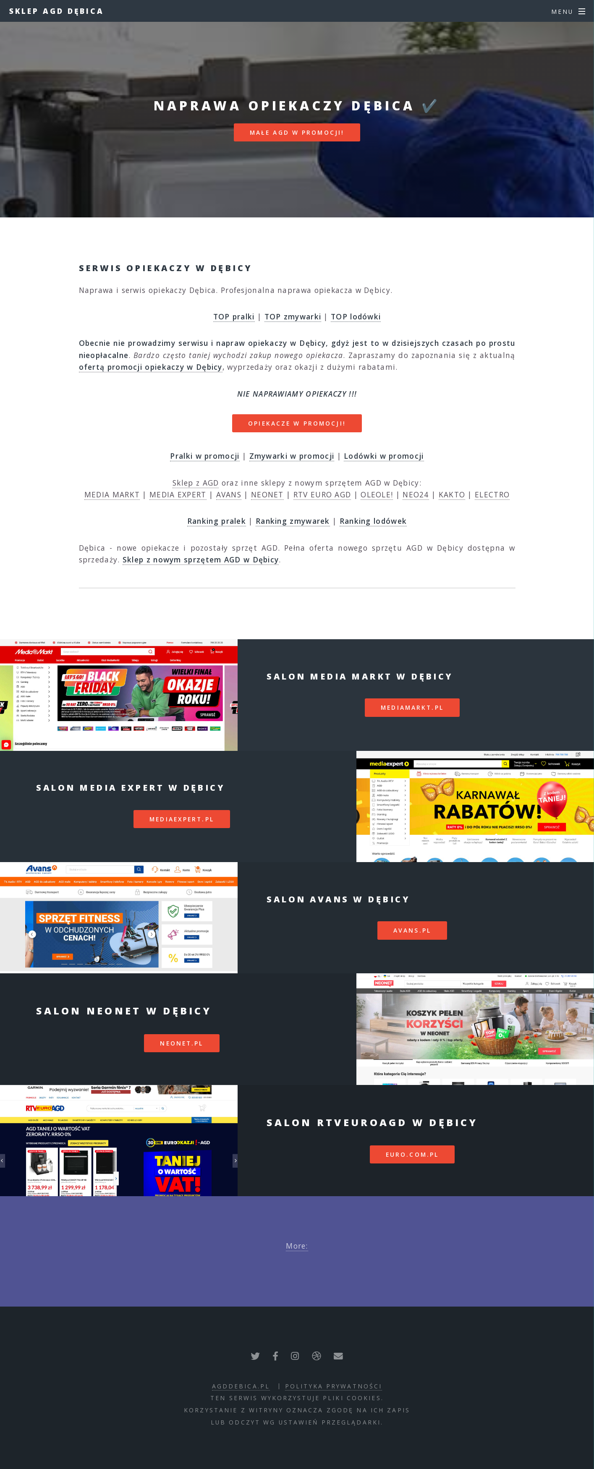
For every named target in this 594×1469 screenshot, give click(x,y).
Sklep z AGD (196, 483)
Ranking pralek (216, 521)
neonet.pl (181, 1043)
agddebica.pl (241, 1386)
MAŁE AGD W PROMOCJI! (297, 132)
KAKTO (452, 494)
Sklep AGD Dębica (56, 11)
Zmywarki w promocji (292, 456)
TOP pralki (234, 316)
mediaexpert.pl (181, 819)
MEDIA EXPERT (178, 494)
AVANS (229, 494)
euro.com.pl (412, 1154)
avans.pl (412, 930)
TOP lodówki (356, 316)
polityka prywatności (333, 1386)
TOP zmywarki (293, 316)
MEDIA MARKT (112, 494)
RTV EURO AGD (322, 494)
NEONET (267, 494)
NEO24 (416, 494)
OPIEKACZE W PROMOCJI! (297, 423)
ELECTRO (492, 494)
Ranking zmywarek (293, 521)
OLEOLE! (377, 494)
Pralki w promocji (204, 456)
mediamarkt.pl (412, 707)
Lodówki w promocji (384, 456)
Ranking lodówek (373, 521)
